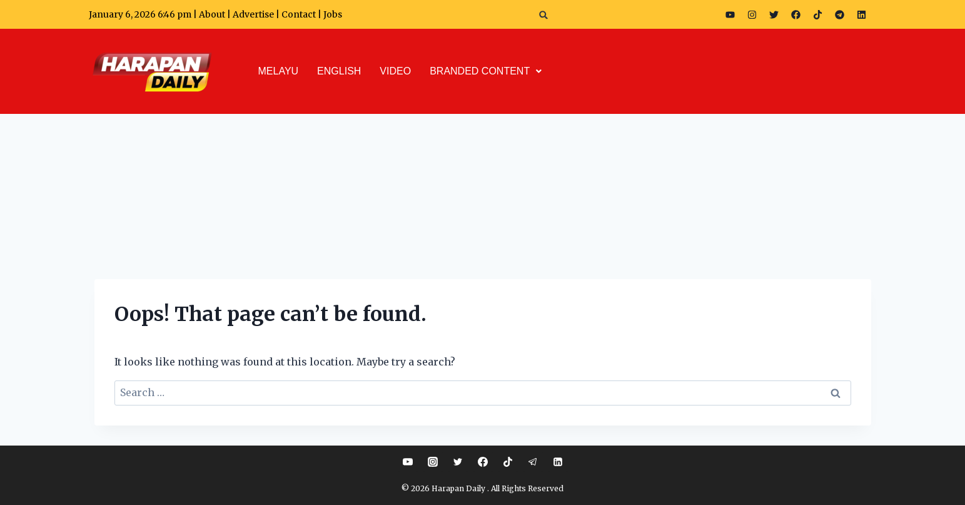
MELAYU (278, 71)
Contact (299, 14)
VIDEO (395, 71)
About (212, 14)
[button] (544, 15)
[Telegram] (533, 462)
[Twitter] (458, 462)
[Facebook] (483, 462)
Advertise (253, 14)
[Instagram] (433, 462)
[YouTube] (408, 462)
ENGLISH (339, 71)
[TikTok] (508, 462)
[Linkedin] (558, 462)
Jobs (332, 14)
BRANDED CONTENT (486, 71)
